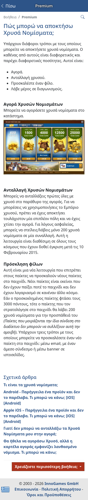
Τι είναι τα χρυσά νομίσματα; (31, 384)
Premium (29, 17)
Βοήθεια (10, 17)
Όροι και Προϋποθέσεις (49, 494)
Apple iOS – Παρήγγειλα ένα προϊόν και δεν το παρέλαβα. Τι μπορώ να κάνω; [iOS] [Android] (44, 416)
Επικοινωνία (26, 489)
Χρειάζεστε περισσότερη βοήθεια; (47, 466)
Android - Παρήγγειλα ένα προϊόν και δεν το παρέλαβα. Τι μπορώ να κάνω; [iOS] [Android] (42, 397)
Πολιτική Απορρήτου (61, 489)
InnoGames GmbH (62, 483)
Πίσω (7, 6)
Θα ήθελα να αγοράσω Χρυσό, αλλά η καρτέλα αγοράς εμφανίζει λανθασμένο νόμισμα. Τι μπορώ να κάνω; (40, 446)
